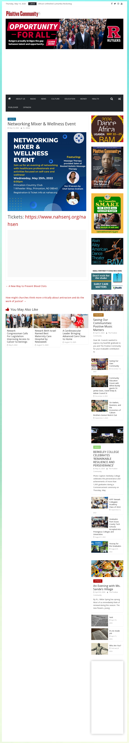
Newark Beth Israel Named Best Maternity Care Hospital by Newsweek (45, 336)
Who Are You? (115, 645)
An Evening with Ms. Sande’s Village (106, 587)
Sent (111, 617)
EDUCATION (70, 99)
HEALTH (95, 99)
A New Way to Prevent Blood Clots (26, 286)
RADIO (33, 99)
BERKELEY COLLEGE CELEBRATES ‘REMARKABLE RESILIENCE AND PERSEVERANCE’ (106, 458)
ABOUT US (20, 99)
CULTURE (55, 99)
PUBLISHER (13, 107)
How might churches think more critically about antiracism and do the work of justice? (45, 299)
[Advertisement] (64, 71)
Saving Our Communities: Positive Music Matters (102, 325)
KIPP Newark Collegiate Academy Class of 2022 (115, 503)
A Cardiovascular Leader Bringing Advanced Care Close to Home (74, 335)
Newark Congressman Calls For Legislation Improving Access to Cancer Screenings (18, 336)
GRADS (97, 447)
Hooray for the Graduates (115, 544)
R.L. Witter (26, 128)
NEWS (43, 99)
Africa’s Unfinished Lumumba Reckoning (55, 3)
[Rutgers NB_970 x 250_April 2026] (64, 20)
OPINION (27, 107)
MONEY (83, 99)
